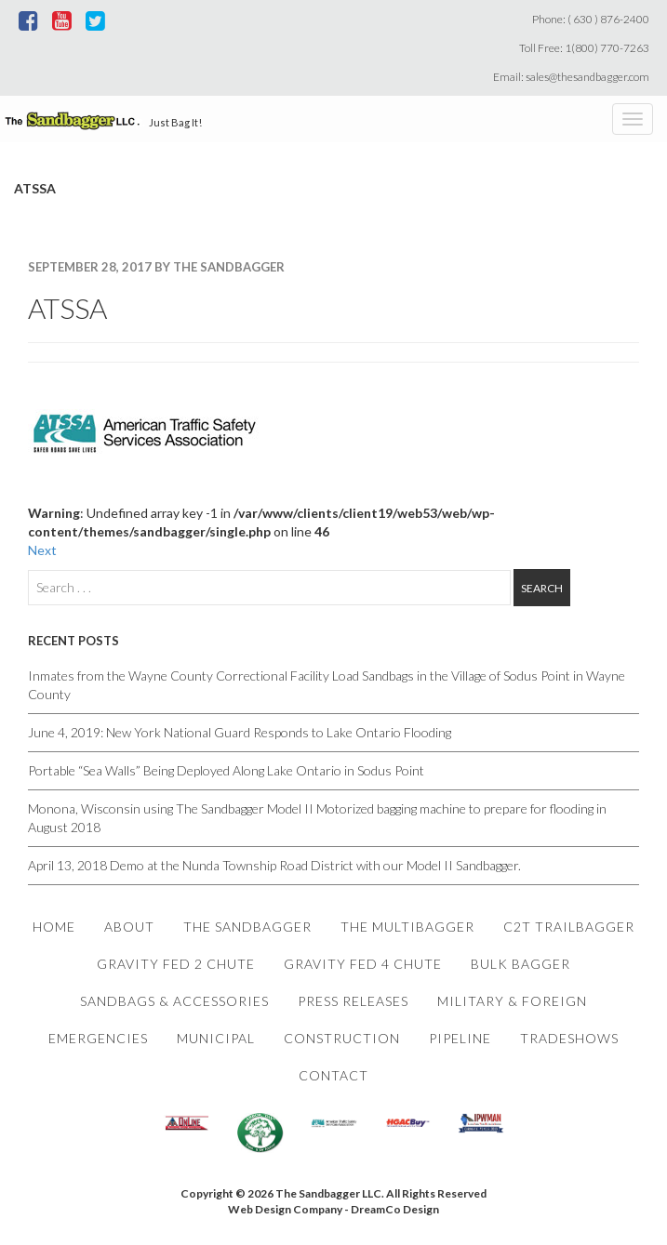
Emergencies (98, 1038)
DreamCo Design (395, 1209)
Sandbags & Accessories (174, 1001)
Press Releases (353, 1001)
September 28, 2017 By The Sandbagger (156, 266)
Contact (333, 1075)
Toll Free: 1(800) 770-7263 (586, 48)
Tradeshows (569, 1038)
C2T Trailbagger (568, 926)
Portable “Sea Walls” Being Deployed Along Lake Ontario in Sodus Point (226, 770)
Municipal (216, 1038)
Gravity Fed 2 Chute (176, 964)
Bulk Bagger (520, 964)
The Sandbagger (247, 926)
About (129, 926)
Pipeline (460, 1038)
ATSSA (67, 307)
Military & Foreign (512, 1001)
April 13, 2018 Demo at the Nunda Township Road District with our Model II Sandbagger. (277, 865)
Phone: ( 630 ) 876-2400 (592, 19)
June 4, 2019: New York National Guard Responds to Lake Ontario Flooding (239, 732)
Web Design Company (285, 1209)
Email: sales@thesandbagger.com (573, 77)
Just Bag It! (175, 122)
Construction (342, 1038)
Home (54, 926)
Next (42, 550)
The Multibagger (407, 926)
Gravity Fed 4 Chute (363, 964)
